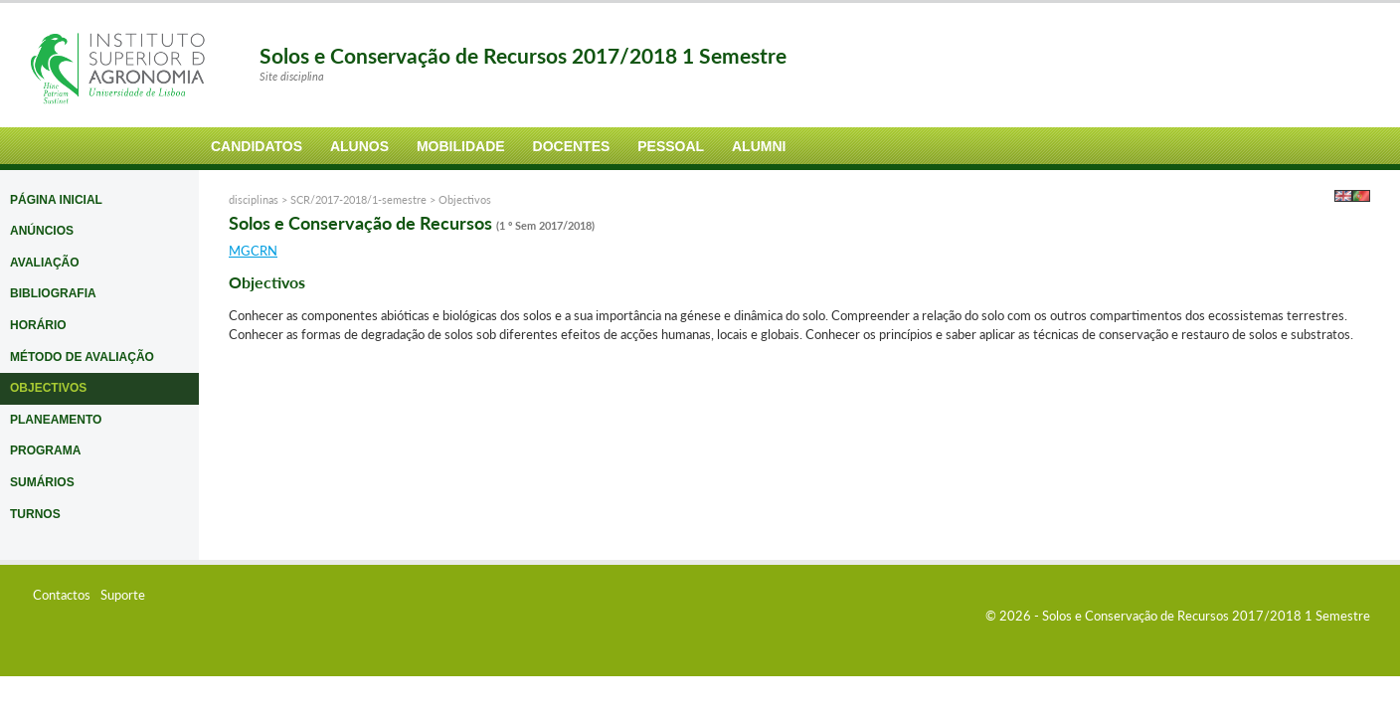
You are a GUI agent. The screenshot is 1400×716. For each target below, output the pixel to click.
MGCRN (253, 251)
